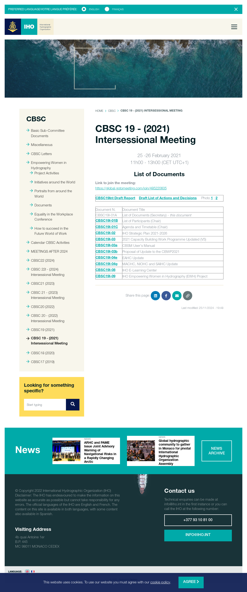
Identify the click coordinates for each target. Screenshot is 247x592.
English (94, 9)
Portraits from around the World (51, 193)
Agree (191, 582)
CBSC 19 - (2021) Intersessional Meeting (47, 341)
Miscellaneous (39, 144)
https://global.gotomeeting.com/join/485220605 (131, 188)
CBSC (112, 110)
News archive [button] (217, 453)
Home (99, 110)
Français (118, 9)
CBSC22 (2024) (40, 260)
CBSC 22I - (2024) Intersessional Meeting (45, 272)
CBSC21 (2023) (40, 283)
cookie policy (160, 582)
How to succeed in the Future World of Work (49, 231)
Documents (41, 205)
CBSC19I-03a (106, 245)
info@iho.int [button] (197, 540)
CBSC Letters (39, 154)
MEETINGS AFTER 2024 (47, 251)
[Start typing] (45, 404)
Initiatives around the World (52, 182)
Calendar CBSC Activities (47, 242)
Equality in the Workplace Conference (51, 217)
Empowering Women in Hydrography (46, 165)
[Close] (236, 9)
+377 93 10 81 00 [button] (198, 525)
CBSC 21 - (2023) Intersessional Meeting (45, 295)
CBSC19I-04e (106, 258)
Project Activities (44, 173)
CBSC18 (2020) (40, 353)
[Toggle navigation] (234, 27)
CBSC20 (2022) (40, 306)
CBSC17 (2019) (40, 362)
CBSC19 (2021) (40, 329)
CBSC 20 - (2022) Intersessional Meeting (45, 318)
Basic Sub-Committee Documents (45, 133)
